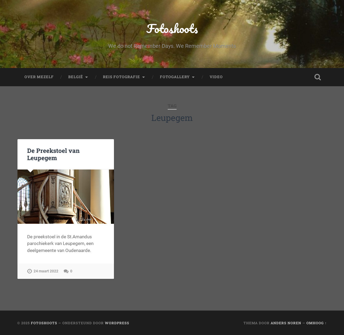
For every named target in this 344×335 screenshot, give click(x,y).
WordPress (117, 323)
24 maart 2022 (46, 271)
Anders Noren (286, 323)
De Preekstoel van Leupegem (53, 154)
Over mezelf (39, 76)
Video (216, 76)
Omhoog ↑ (316, 323)
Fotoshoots (172, 28)
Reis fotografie (121, 76)
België (75, 76)
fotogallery (175, 76)
